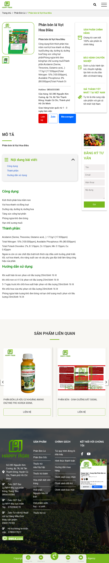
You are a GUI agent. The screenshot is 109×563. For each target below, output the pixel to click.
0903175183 (8, 523)
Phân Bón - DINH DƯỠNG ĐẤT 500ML (77, 399)
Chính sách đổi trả (64, 483)
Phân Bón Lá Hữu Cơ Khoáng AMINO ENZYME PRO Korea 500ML (23, 401)
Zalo (53, 116)
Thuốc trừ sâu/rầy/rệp (39, 465)
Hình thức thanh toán (65, 460)
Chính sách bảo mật (64, 489)
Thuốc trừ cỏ (39, 512)
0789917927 (14, 532)
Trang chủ (6, 13)
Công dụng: (12, 166)
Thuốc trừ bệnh (40, 473)
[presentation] (3, 382)
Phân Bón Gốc (40, 457)
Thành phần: (13, 170)
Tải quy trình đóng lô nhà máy (65, 453)
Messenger (67, 116)
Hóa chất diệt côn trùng (41, 482)
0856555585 (8, 494)
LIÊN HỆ (27, 412)
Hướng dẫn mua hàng (63, 469)
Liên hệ (43, 118)
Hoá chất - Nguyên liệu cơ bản (40, 493)
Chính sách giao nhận (65, 477)
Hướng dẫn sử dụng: (17, 175)
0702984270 (14, 507)
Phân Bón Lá (19, 13)
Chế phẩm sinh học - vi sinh (40, 505)
